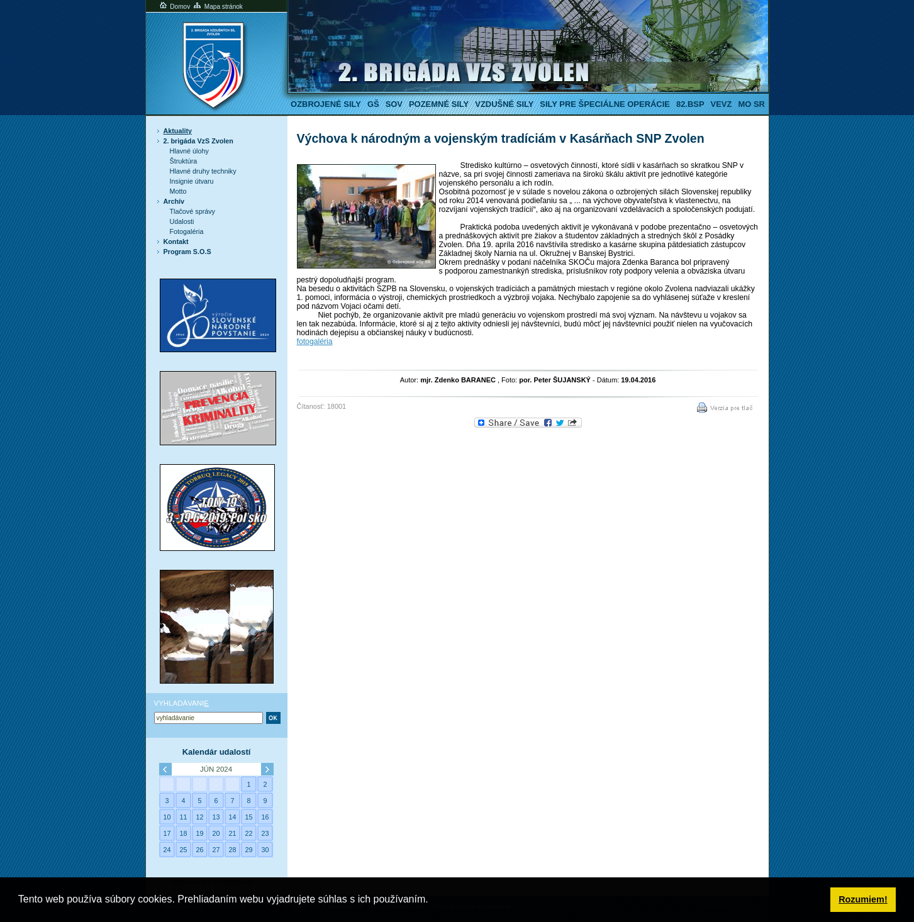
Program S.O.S (187, 251)
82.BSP (690, 104)
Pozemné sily (439, 104)
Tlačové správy (193, 211)
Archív (174, 201)
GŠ (373, 104)
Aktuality (178, 131)
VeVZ (721, 104)
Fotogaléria (187, 231)
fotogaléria (315, 341)
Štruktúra (184, 161)
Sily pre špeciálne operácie (605, 104)
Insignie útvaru (192, 181)
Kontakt (176, 241)
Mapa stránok (217, 6)
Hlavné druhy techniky (203, 171)
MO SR (751, 104)
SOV (394, 104)
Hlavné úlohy (189, 151)
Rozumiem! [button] (863, 899)
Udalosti (182, 221)
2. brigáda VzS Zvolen (198, 141)
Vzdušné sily (504, 104)
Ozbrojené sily (326, 104)
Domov (174, 6)
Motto (178, 191)
